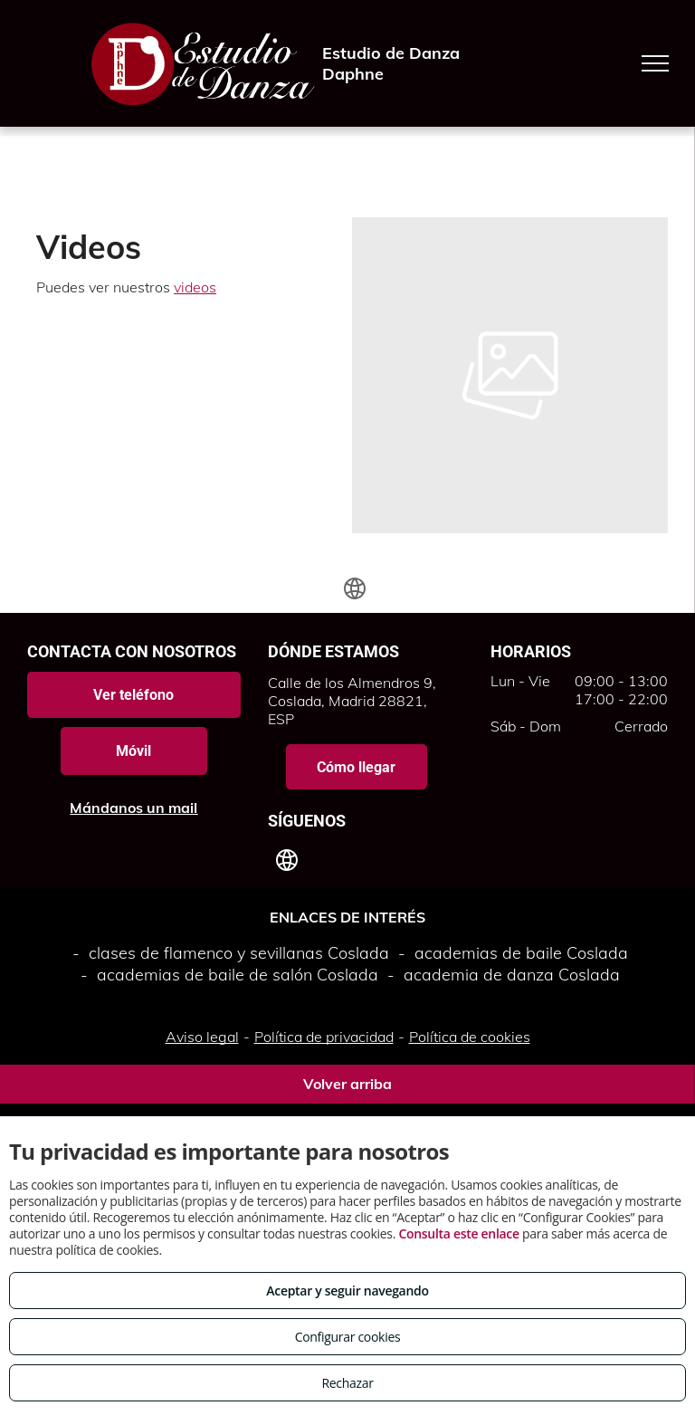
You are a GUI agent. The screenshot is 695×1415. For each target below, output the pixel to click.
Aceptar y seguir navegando (347, 1290)
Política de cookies (469, 1037)
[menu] (655, 63)
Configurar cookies (348, 1336)
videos (195, 287)
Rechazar (347, 1382)
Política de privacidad (324, 1037)
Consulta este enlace (458, 1233)
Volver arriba (347, 1084)
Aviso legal (202, 1037)
